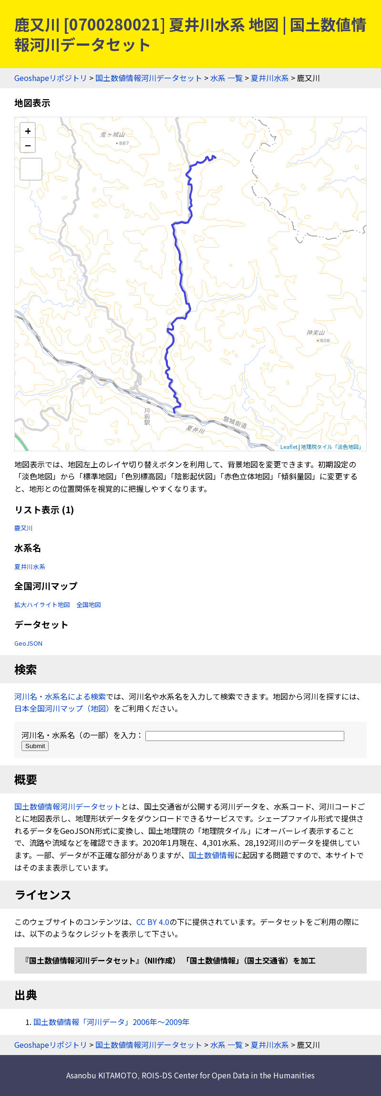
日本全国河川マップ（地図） (63, 708)
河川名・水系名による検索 (60, 696)
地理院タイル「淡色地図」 (332, 446)
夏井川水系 (270, 77)
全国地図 (88, 604)
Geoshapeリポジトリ (50, 77)
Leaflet (289, 446)
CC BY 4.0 (152, 921)
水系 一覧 (226, 77)
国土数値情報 (212, 855)
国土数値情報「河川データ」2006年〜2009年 (111, 1021)
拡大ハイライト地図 (42, 604)
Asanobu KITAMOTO (101, 1075)
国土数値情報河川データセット (148, 77)
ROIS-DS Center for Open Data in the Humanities (228, 1075)
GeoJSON (28, 643)
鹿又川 (23, 527)
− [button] (28, 145)
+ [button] (28, 130)
